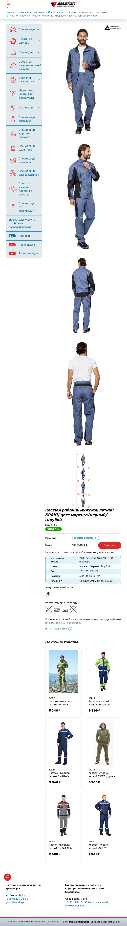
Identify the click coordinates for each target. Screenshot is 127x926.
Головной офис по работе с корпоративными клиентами (84, 888)
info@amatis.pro (74, 905)
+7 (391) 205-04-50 (17, 898)
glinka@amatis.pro (16, 902)
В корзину (110, 545)
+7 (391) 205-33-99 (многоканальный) (87, 902)
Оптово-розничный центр (23, 887)
